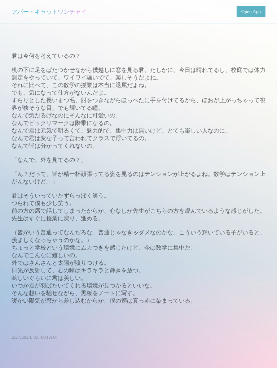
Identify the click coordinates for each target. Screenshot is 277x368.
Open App (251, 11)
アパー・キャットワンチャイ (49, 12)
